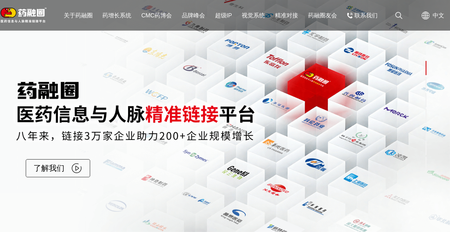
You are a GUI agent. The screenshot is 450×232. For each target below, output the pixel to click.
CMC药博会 (156, 15)
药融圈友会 (322, 15)
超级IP (223, 15)
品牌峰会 (193, 15)
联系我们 (362, 15)
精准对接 (286, 15)
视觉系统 (253, 15)
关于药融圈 (78, 15)
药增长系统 (116, 15)
